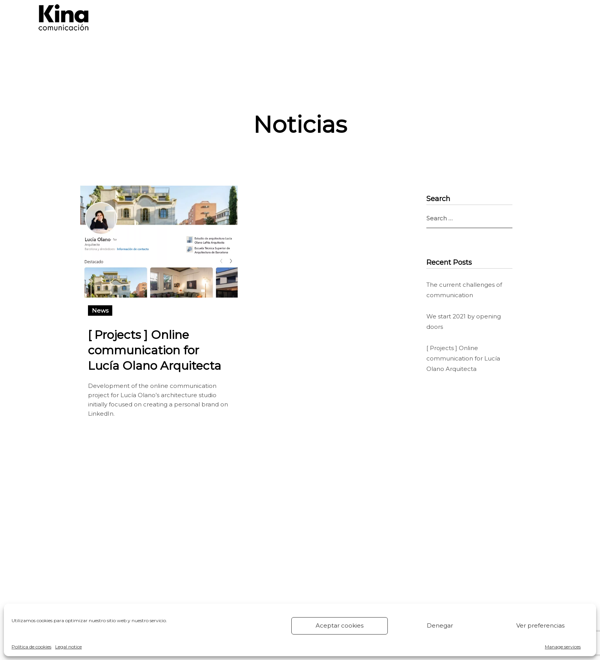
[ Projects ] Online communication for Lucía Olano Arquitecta (154, 350)
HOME (236, 17)
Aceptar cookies (339, 625)
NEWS (406, 17)
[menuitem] (533, 17)
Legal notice (68, 647)
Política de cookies (31, 647)
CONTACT (449, 17)
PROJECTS (328, 17)
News (100, 310)
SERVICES (279, 17)
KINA (371, 17)
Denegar (440, 625)
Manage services (563, 647)
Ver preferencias (540, 625)
